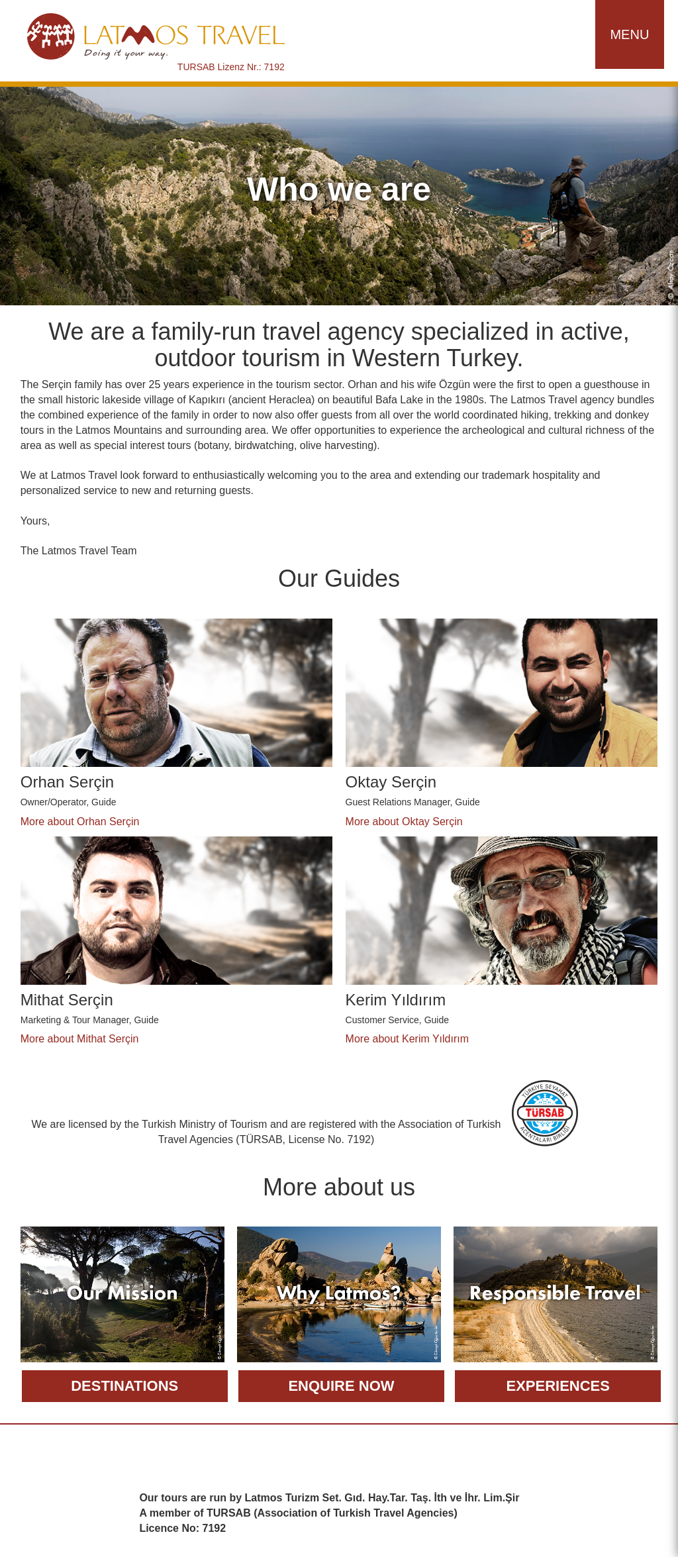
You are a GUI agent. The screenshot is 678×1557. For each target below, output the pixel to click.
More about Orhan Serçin (80, 821)
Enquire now (341, 1386)
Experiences (558, 1386)
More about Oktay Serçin (404, 821)
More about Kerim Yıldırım (407, 1038)
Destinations (124, 1386)
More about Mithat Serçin (80, 1038)
